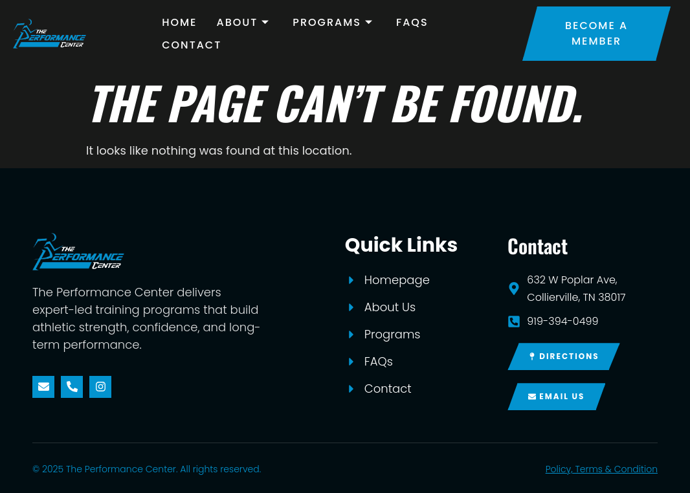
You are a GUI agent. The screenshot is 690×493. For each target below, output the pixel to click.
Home (179, 22)
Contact (191, 45)
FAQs (412, 22)
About (245, 22)
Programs (335, 22)
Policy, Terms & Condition (602, 469)
